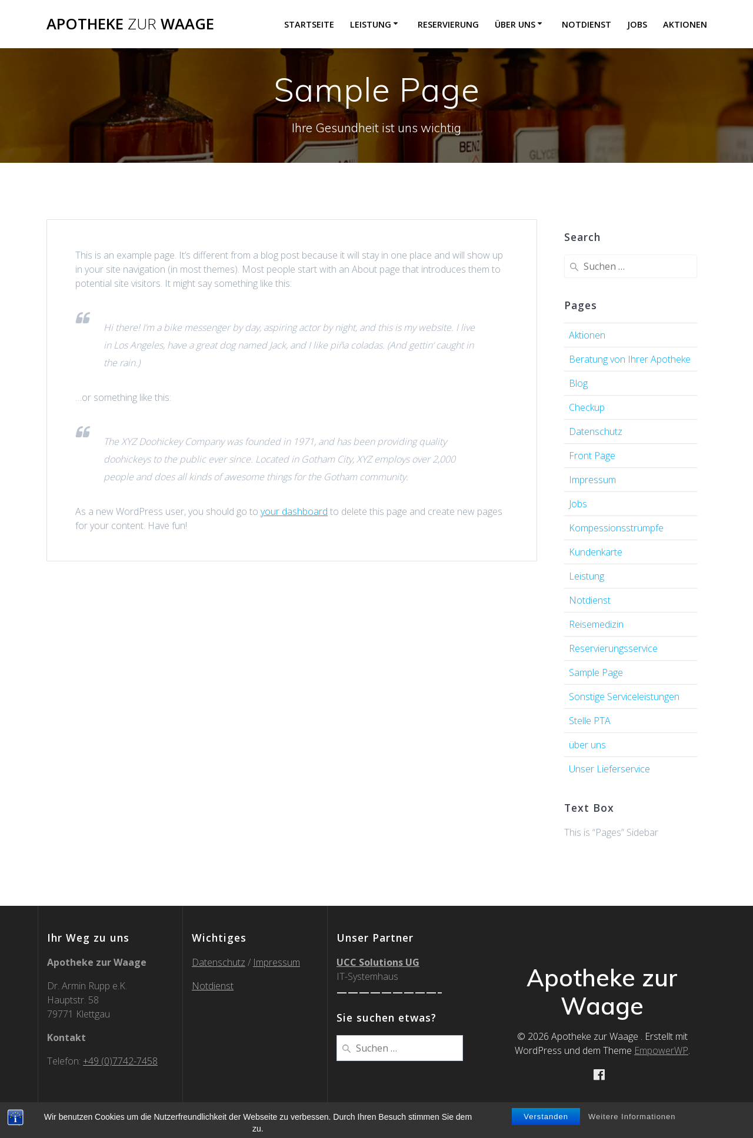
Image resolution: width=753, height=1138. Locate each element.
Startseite (309, 24)
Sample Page (596, 672)
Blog (578, 383)
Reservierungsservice (613, 648)
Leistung (370, 24)
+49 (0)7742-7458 (120, 1061)
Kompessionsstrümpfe (616, 527)
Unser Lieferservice (609, 768)
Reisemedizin (596, 624)
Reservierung (448, 24)
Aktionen (685, 24)
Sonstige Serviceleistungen (624, 696)
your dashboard (294, 511)
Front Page (592, 455)
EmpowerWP (661, 1050)
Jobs (637, 24)
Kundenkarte (595, 551)
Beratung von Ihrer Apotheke (630, 359)
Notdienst (586, 24)
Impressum (592, 479)
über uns (515, 24)
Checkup (587, 407)
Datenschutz (595, 431)
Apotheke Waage (130, 24)
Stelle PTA (590, 720)
